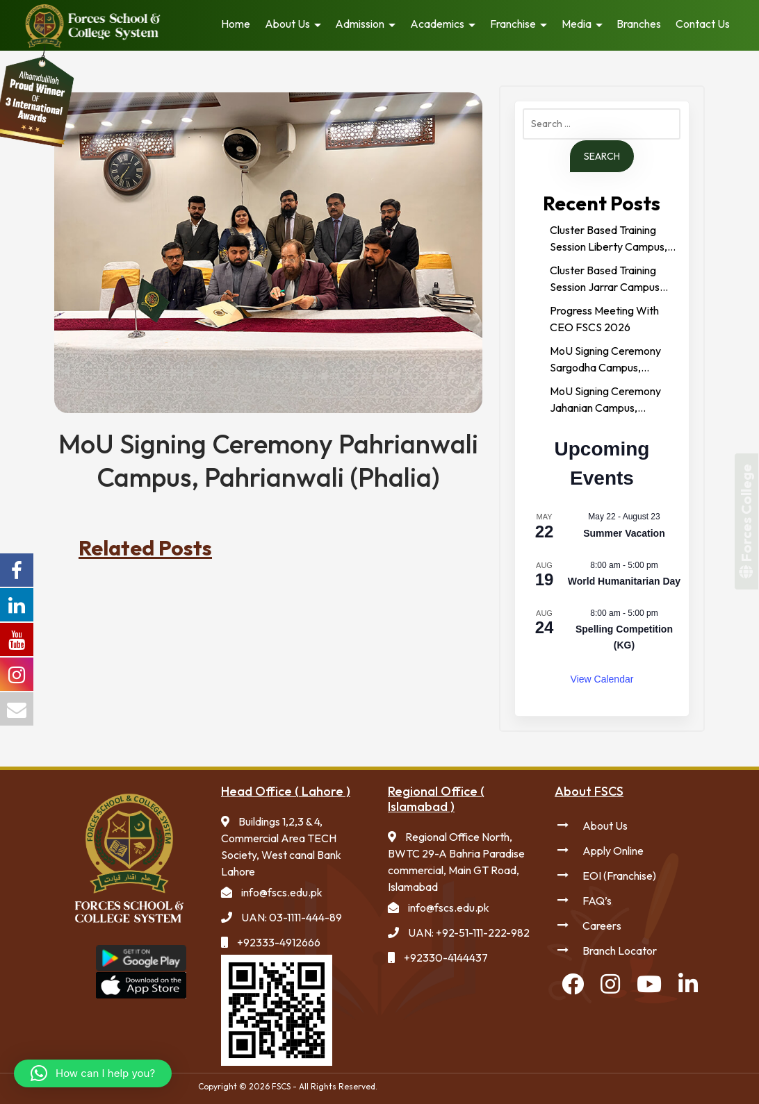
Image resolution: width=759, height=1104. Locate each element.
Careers (601, 925)
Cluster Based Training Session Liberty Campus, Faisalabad (608, 239)
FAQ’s (597, 901)
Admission (359, 24)
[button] (93, 1073)
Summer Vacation (624, 533)
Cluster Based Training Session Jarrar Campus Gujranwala (605, 279)
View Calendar (602, 679)
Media (576, 24)
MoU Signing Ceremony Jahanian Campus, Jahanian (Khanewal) (605, 400)
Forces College (746, 521)
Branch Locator (619, 950)
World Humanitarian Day (624, 581)
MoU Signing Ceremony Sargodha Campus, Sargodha (605, 360)
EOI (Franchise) (619, 876)
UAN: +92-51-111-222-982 (469, 932)
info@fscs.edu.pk (282, 892)
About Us (287, 24)
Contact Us (703, 24)
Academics (437, 24)
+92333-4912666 (278, 942)
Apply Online (613, 851)
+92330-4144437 (446, 957)
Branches (639, 24)
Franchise (513, 24)
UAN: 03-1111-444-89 (291, 917)
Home (235, 24)
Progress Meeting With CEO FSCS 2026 (604, 318)
